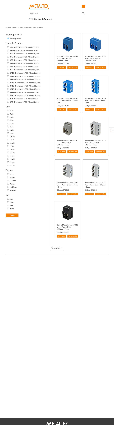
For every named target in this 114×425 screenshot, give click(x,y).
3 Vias (12, 114)
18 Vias (12, 140)
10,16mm (13, 187)
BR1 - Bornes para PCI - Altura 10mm (24, 99)
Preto (12, 205)
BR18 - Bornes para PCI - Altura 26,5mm (25, 73)
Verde (12, 208)
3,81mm (13, 190)
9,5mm (12, 177)
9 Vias (12, 133)
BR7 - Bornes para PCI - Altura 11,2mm (24, 47)
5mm (11, 174)
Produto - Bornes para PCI (20, 28)
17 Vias (12, 162)
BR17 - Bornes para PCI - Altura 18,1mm (25, 76)
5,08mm (13, 180)
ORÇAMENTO (61, 67)
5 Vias (12, 120)
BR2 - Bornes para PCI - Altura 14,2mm (24, 70)
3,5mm (12, 184)
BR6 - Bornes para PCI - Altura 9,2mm (24, 60)
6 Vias (12, 123)
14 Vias (12, 152)
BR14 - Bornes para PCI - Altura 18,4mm (25, 83)
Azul (11, 199)
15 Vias (12, 156)
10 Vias (12, 136)
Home (8, 28)
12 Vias (12, 146)
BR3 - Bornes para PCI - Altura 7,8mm (24, 66)
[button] (83, 5)
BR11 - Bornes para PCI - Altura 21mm (24, 92)
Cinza (12, 202)
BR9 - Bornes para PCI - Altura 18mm (24, 50)
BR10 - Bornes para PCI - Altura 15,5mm (25, 95)
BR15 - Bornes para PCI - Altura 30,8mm (25, 79)
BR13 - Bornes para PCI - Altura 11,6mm (25, 86)
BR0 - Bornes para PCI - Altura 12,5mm (24, 102)
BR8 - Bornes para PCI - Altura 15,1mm (24, 53)
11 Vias (12, 143)
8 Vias (12, 130)
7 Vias (12, 127)
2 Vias (12, 111)
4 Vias (12, 117)
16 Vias (12, 159)
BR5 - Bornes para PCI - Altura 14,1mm (24, 57)
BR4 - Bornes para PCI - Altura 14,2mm (24, 63)
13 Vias (12, 149)
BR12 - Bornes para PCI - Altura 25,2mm (25, 89)
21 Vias (12, 165)
